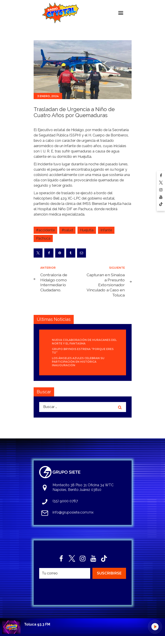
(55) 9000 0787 (65, 501)
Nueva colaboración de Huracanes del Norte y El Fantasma (84, 341)
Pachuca (43, 238)
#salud (67, 230)
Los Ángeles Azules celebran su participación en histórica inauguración (78, 361)
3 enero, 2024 (48, 96)
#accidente (45, 230)
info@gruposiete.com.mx (73, 512)
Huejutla (87, 230)
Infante (106, 230)
